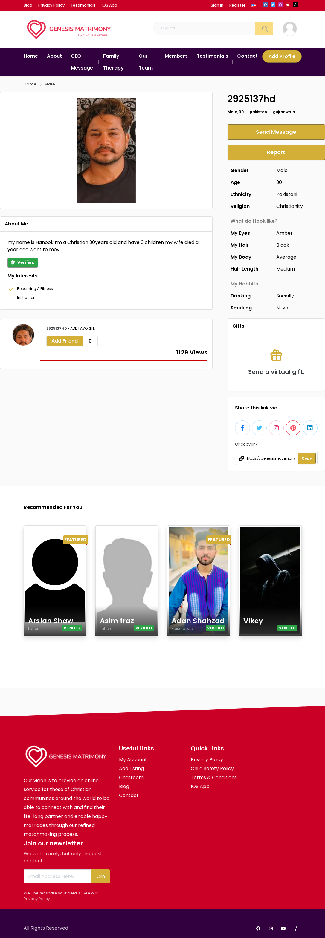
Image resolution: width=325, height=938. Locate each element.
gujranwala (284, 111)
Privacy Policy (37, 898)
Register (237, 5)
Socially (285, 295)
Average (286, 257)
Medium (285, 268)
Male (50, 84)
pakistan (258, 111)
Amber (284, 233)
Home (30, 84)
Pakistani (286, 194)
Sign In (217, 5)
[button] (253, 5)
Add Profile (281, 56)
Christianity (289, 206)
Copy (307, 458)
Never (283, 307)
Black (282, 245)
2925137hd (57, 328)
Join (101, 876)
